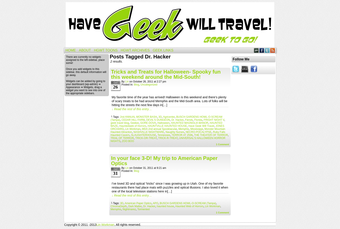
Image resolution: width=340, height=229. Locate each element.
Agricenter (169, 116)
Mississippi (196, 129)
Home (70, 50)
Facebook (262, 50)
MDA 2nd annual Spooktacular (159, 129)
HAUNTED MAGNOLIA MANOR (189, 122)
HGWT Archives (135, 50)
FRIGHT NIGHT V (214, 119)
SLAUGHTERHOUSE (143, 135)
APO (155, 203)
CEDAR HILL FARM (133, 119)
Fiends (189, 119)
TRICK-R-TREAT (168, 138)
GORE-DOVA (148, 122)
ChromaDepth (119, 206)
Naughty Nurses (174, 132)
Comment (222, 144)
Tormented (143, 209)
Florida (198, 119)
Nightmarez (129, 209)
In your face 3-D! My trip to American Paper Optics (164, 160)
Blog (136, 84)
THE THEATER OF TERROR (211, 135)
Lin (127, 81)
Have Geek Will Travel (170, 24)
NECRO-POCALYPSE (198, 132)
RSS (272, 50)
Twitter (267, 50)
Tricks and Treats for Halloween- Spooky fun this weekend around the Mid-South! (166, 74)
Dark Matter (135, 206)
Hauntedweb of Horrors (132, 125)
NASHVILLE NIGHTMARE (148, 132)
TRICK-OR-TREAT (146, 138)
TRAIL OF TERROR (122, 138)
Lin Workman (132, 129)
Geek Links (163, 50)
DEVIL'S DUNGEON (158, 119)
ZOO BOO (128, 141)
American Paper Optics (138, 203)
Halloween (163, 122)
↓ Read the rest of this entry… (132, 109)
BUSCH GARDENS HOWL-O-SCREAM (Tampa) (188, 203)
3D (160, 116)
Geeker (134, 122)
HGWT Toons (106, 50)
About (85, 50)
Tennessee (164, 135)
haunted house (165, 206)
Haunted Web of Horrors (189, 206)
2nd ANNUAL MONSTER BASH (138, 116)
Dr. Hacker (178, 119)
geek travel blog (120, 122)
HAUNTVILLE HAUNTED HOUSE (167, 125)
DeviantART (256, 50)
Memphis (183, 129)
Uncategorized (149, 84)
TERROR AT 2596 (182, 135)
